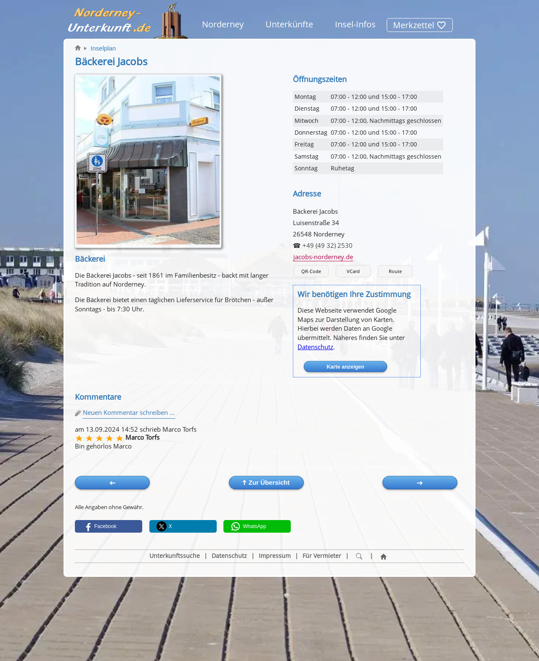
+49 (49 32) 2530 (328, 245)
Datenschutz (315, 346)
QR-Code (311, 271)
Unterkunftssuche (174, 556)
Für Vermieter (322, 556)
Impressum (275, 556)
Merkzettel (419, 25)
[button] (108, 526)
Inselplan (103, 48)
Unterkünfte (289, 24)
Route (395, 271)
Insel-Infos (355, 24)
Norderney (223, 24)
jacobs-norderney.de (323, 256)
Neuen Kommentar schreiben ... (129, 412)
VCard (353, 271)
